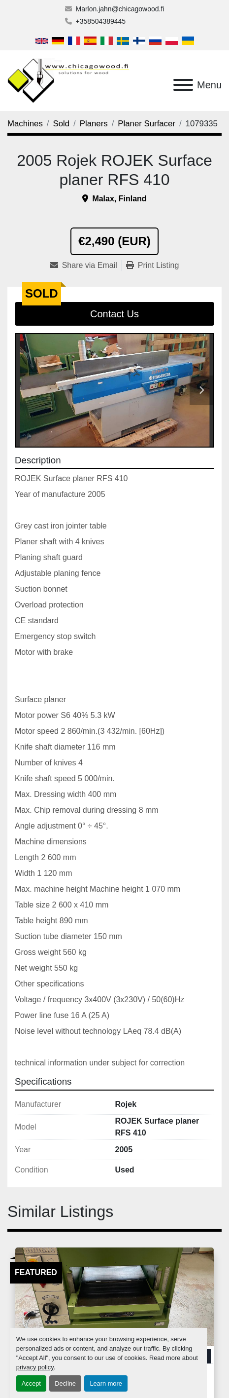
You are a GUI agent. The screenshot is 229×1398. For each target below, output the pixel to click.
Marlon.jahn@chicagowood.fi (120, 9)
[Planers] (94, 123)
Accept (31, 1383)
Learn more (106, 1383)
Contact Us (114, 313)
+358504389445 (101, 21)
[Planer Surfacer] (146, 123)
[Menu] (183, 85)
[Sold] (61, 123)
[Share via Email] (86, 265)
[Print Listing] (153, 265)
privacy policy (35, 1367)
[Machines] (25, 123)
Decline (65, 1383)
